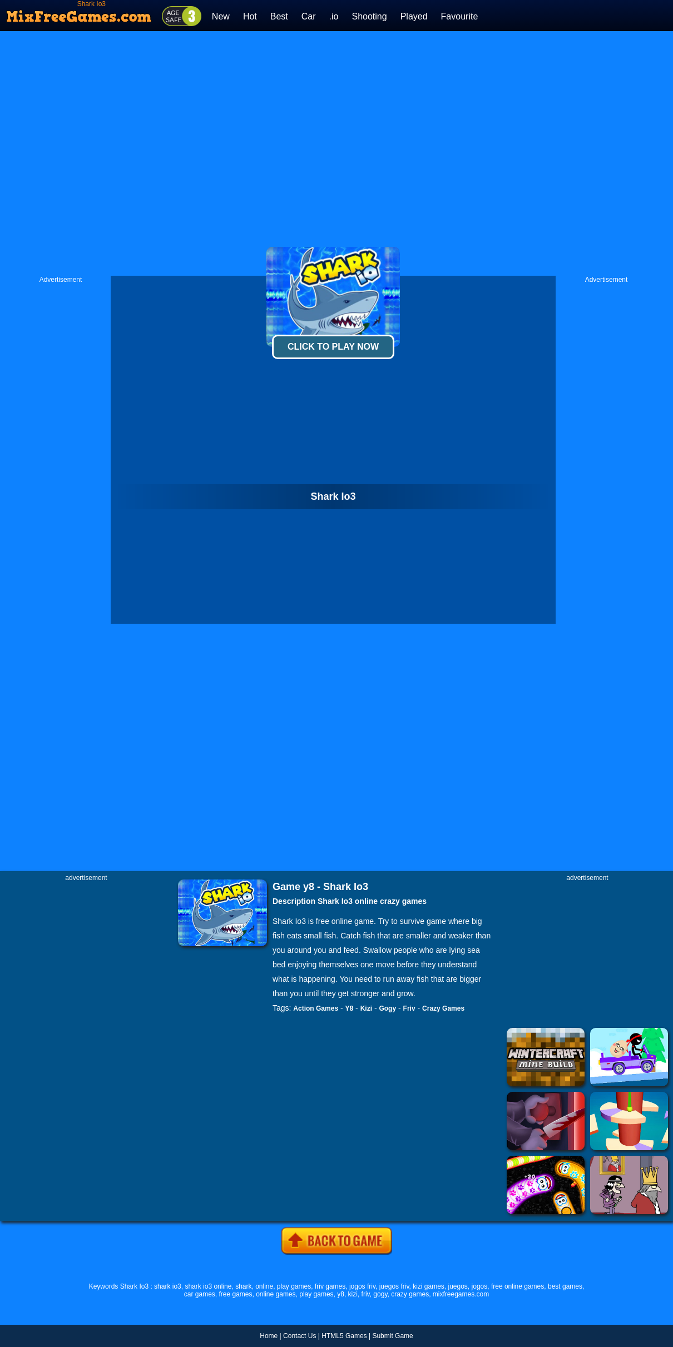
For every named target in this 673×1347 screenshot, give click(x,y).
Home (269, 1336)
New (221, 16)
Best (279, 16)
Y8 (349, 1008)
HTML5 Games (344, 1336)
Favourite (459, 16)
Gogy (387, 1008)
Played (414, 16)
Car (308, 16)
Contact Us (299, 1336)
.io (334, 16)
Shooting (369, 16)
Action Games (315, 1008)
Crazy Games (443, 1008)
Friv (409, 1008)
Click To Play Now (333, 346)
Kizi (366, 1008)
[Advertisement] (233, 153)
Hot (250, 16)
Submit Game (392, 1336)
